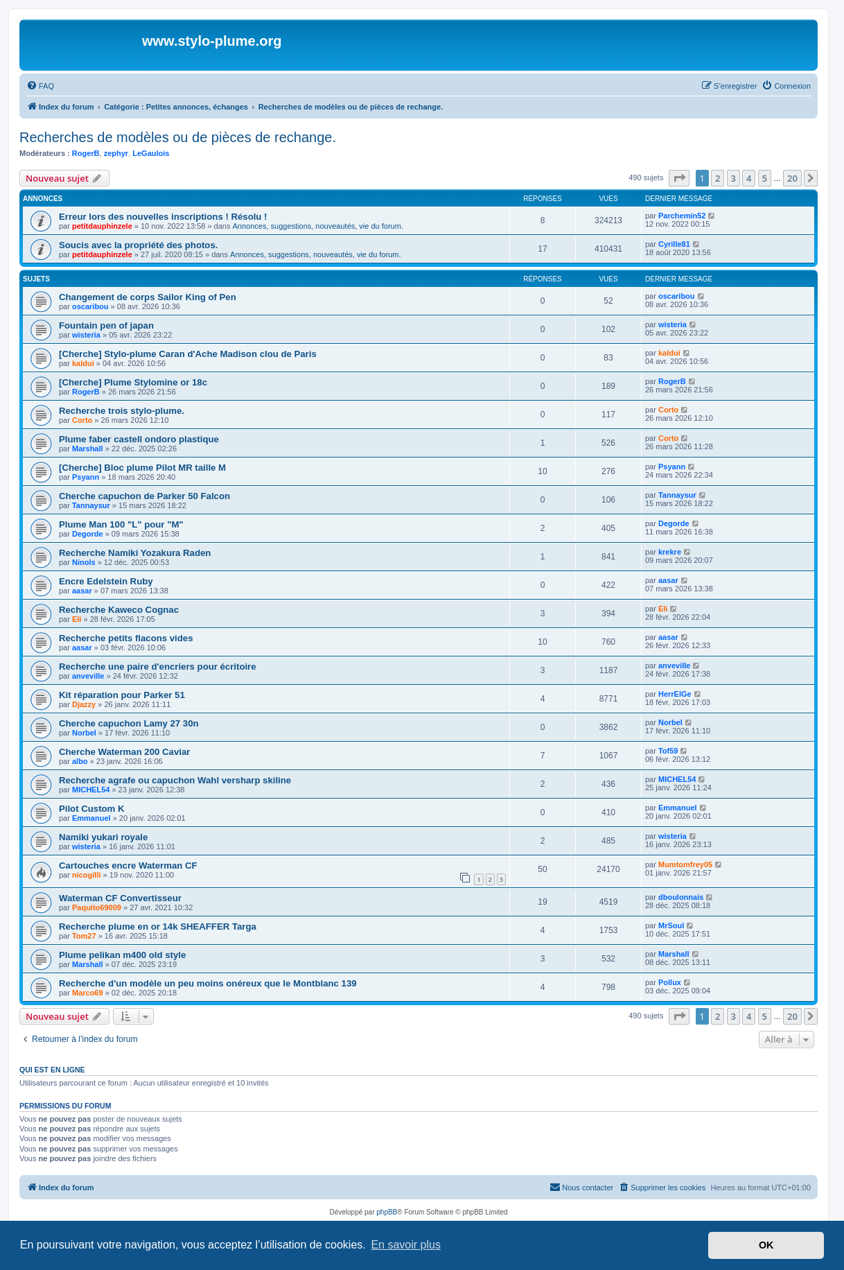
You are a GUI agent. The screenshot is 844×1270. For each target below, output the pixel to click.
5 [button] (764, 178)
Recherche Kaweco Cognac (119, 609)
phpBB (386, 1212)
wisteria (86, 335)
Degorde (87, 534)
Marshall (87, 448)
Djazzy (84, 704)
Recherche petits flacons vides (126, 638)
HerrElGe (675, 694)
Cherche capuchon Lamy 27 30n (129, 723)
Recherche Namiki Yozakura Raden (135, 553)
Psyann (85, 477)
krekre (669, 552)
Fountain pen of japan (106, 325)
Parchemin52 (681, 215)
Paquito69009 (96, 907)
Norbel (84, 733)
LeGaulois (150, 153)
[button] (679, 178)
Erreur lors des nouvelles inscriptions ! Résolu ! (163, 216)
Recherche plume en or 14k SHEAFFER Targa (157, 926)
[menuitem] (40, 86)
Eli (76, 619)
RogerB (86, 153)
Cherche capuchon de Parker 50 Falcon (144, 496)
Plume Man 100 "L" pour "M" (121, 524)
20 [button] (792, 178)
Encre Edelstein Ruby (106, 581)
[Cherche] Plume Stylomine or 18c (133, 382)
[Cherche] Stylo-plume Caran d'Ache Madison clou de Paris (188, 354)
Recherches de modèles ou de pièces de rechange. (177, 137)
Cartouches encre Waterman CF (128, 865)
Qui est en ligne (52, 1069)
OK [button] (766, 1245)
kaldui (83, 363)
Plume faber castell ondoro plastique (139, 439)
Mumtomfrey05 (685, 864)
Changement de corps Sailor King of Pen (147, 297)
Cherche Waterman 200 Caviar (124, 752)
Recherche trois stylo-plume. (121, 411)
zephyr (116, 153)
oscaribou (90, 306)
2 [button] (717, 178)
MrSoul (671, 925)
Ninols (84, 562)
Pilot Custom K (92, 808)
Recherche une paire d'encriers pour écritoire (157, 666)
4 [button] (748, 178)
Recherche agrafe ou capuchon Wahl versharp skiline (175, 780)
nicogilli (86, 875)
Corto (82, 420)
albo (80, 761)
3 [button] (733, 178)
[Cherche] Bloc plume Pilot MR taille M (142, 467)
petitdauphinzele (102, 226)
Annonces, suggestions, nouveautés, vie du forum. (318, 226)
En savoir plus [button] (406, 1245)
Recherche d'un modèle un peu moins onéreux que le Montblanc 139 (208, 983)
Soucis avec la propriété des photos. (138, 245)
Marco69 (87, 993)
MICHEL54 (90, 789)
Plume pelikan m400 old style (122, 955)
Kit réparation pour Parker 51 (122, 695)
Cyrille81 (674, 244)
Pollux (669, 982)
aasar (82, 590)
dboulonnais (680, 897)
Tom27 (84, 936)
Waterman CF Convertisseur (120, 898)
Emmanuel (91, 818)
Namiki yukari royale (103, 837)
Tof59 (668, 751)
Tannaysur (91, 505)
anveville (88, 676)
